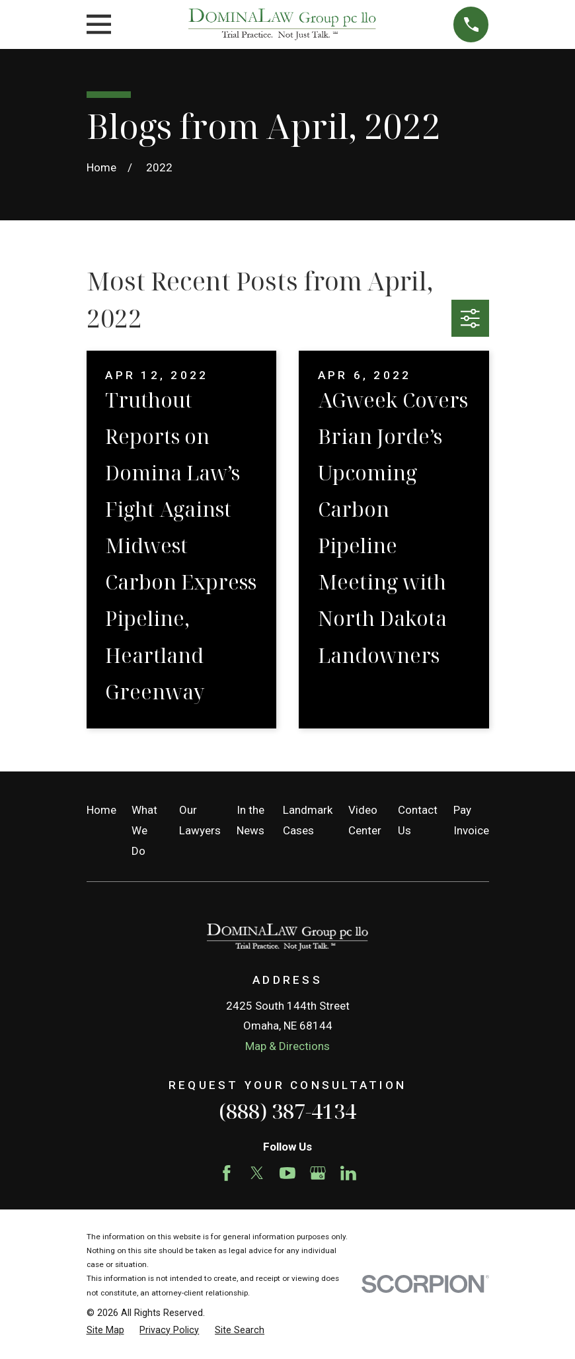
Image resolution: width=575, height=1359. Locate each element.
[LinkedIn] (348, 1173)
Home (101, 809)
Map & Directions (287, 1046)
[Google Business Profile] (318, 1173)
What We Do (144, 830)
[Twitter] (257, 1173)
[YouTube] (287, 1173)
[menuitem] (105, 1330)
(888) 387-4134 (287, 1111)
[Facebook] (227, 1173)
